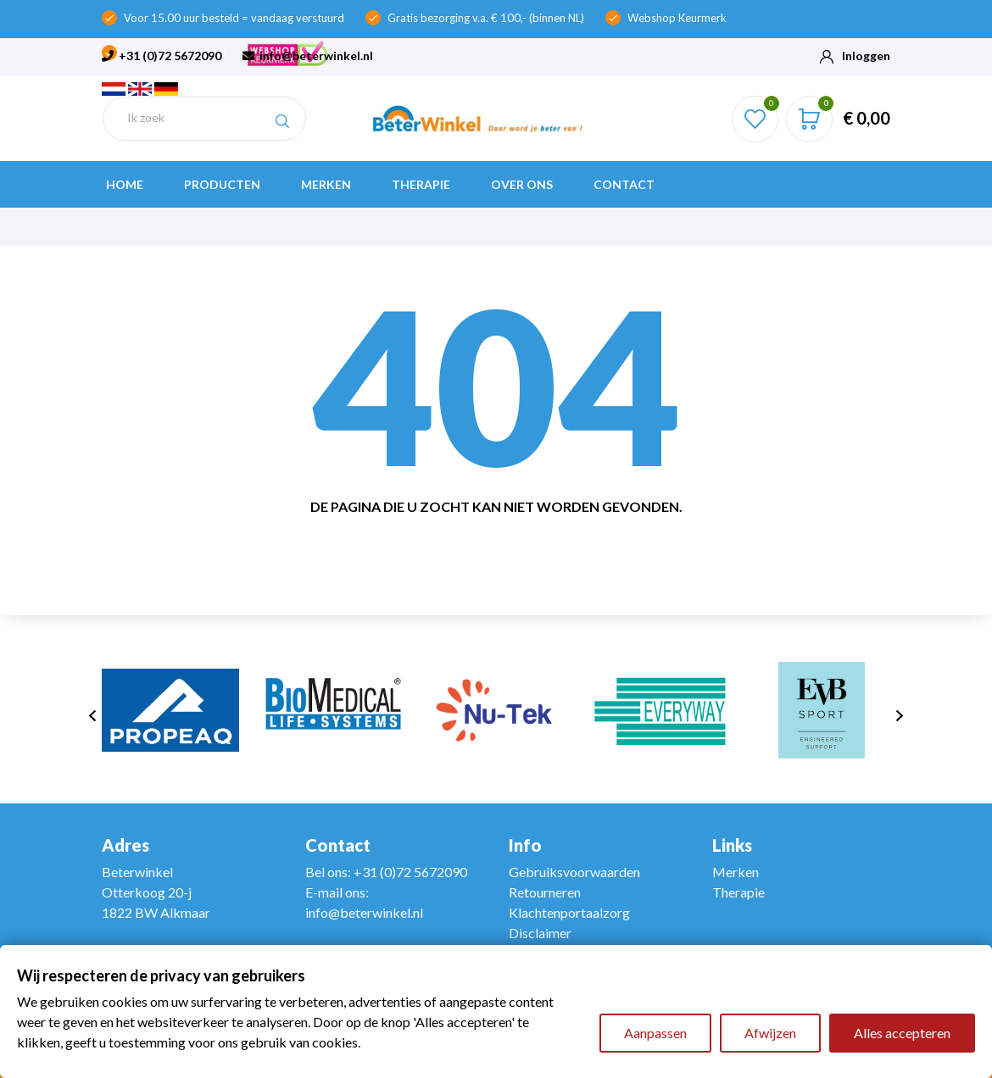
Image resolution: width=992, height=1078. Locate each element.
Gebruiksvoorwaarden (574, 872)
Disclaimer (540, 933)
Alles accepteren (902, 1033)
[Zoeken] (204, 118)
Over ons (522, 184)
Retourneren (545, 892)
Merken (326, 184)
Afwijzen (770, 1033)
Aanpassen (655, 1033)
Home (124, 184)
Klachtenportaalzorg (569, 912)
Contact (624, 184)
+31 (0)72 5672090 (161, 55)
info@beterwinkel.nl (307, 55)
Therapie (421, 184)
